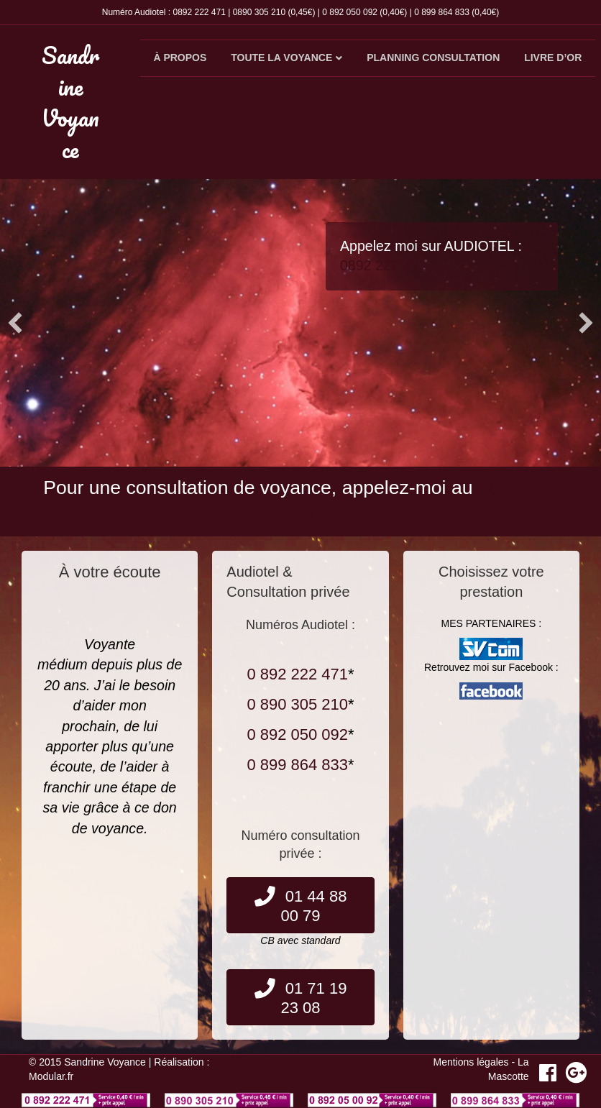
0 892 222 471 (297, 674)
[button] (15, 322)
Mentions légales (471, 1062)
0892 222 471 (199, 12)
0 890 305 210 (297, 704)
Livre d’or (553, 57)
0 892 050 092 (349, 12)
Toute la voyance (281, 57)
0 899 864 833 (441, 12)
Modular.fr (51, 1076)
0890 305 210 (259, 12)
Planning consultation (433, 57)
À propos (179, 57)
